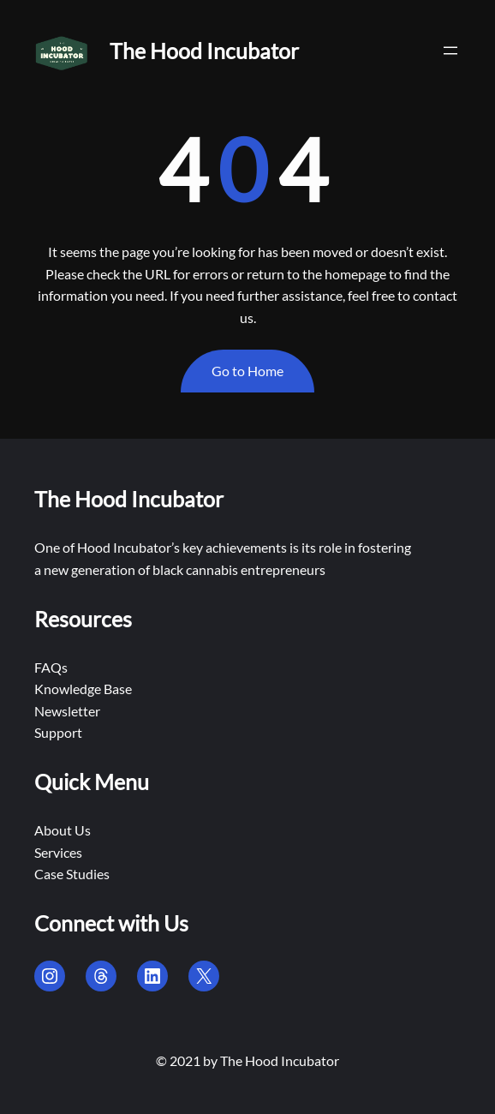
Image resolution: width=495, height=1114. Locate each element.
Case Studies (72, 873)
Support (58, 732)
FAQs (51, 667)
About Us (62, 830)
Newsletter (67, 711)
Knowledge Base (83, 688)
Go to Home (247, 370)
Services (58, 852)
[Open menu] (450, 50)
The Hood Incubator (204, 50)
